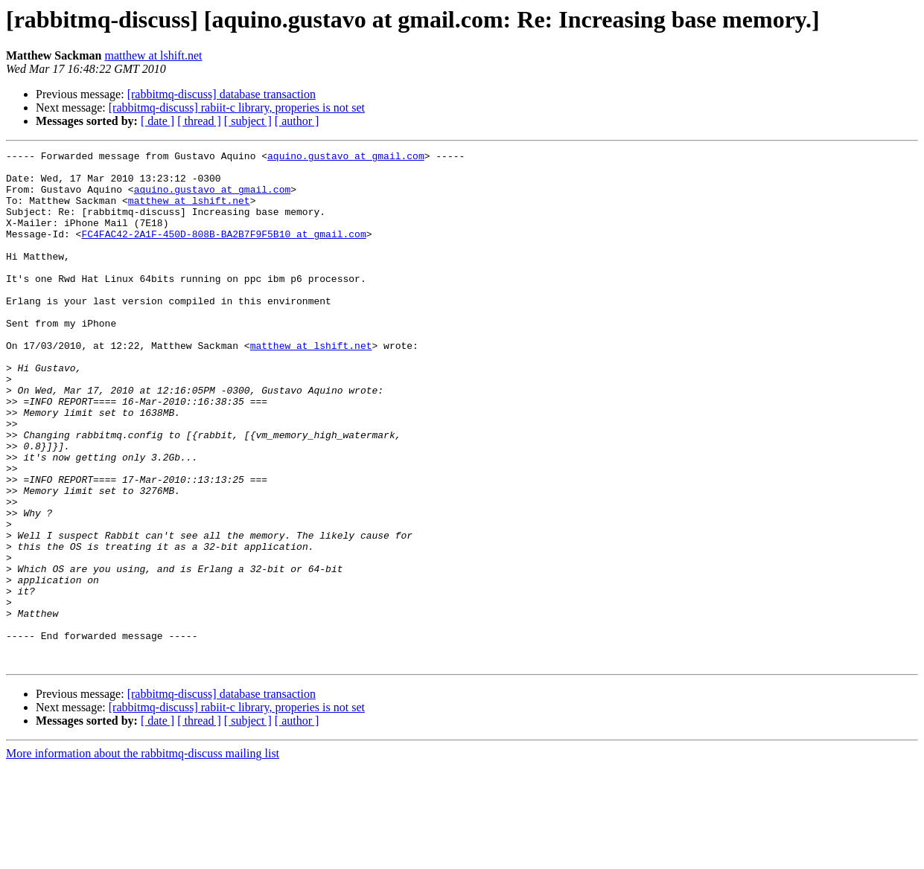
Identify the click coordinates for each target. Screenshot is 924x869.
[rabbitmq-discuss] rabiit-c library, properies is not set (237, 107)
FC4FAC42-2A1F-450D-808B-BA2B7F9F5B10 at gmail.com (223, 251)
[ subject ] (248, 121)
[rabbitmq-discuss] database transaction (221, 94)
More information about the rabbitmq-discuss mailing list (142, 856)
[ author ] (297, 121)
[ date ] (157, 121)
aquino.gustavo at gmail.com (345, 157)
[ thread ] (199, 121)
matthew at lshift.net (153, 55)
